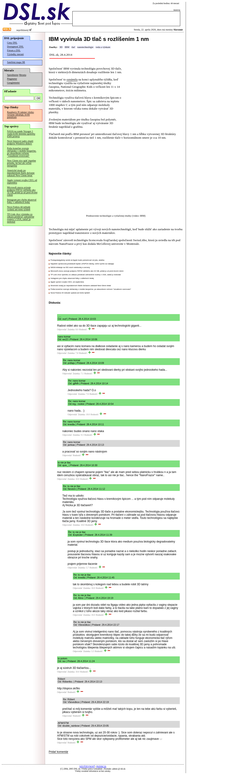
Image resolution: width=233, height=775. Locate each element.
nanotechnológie (85, 47)
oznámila (72, 79)
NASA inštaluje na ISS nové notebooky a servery (70, 267)
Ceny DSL (12, 42)
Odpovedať (62, 329)
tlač (73, 47)
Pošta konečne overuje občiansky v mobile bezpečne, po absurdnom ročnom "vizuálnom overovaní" (21, 152)
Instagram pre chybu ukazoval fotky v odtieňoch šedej (21, 200)
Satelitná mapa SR (16, 62)
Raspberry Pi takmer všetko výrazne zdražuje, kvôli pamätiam (20, 114)
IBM (67, 47)
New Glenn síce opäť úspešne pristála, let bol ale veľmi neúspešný (21, 163)
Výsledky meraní (15, 54)
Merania (22, 75)
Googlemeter (13, 82)
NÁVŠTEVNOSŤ (87, 766)
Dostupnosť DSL (15, 46)
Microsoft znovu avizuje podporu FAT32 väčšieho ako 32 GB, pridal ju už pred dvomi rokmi (22, 191)
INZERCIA (101, 766)
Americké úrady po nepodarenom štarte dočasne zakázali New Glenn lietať (21, 173)
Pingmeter (12, 79)
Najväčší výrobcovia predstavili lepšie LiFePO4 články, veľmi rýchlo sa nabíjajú (82, 264)
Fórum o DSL (13, 50)
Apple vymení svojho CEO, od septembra (22, 181)
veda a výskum (103, 47)
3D (60, 47)
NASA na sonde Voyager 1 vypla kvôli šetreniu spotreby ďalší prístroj (21, 134)
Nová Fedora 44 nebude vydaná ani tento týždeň (18, 208)
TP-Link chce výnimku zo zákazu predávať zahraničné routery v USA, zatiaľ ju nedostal (20, 218)
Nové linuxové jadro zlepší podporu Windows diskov (20, 142)
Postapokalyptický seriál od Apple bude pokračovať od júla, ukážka (77, 260)
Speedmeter (12, 75)
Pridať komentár (58, 751)
